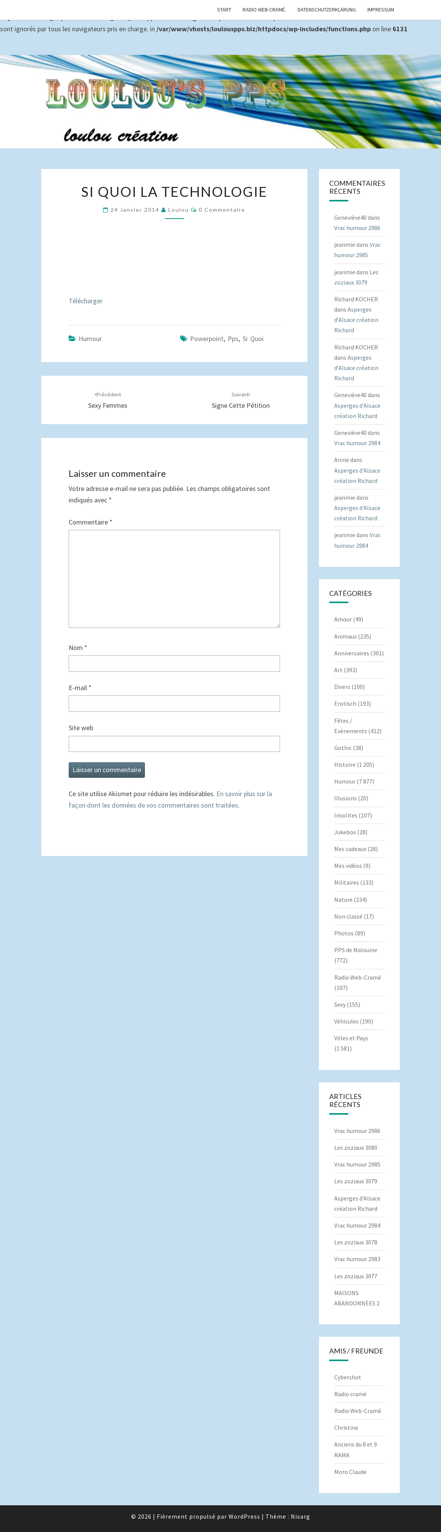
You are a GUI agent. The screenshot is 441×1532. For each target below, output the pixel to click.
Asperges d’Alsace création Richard (356, 320)
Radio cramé (350, 1394)
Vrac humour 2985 (357, 1164)
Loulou (178, 209)
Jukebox (345, 832)
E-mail (80, 687)
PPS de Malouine (355, 950)
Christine (346, 1427)
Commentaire (91, 522)
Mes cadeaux (350, 849)
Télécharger (86, 300)
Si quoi (253, 338)
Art (338, 670)
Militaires (346, 882)
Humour (90, 338)
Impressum (380, 9)
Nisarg (300, 1516)
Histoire (345, 764)
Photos (344, 933)
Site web (81, 727)
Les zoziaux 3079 (355, 1181)
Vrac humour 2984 (357, 443)
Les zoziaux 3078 (355, 1242)
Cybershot (347, 1377)
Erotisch (345, 703)
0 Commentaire (222, 209)
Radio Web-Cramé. (264, 9)
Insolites (345, 815)
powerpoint (207, 338)
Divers (342, 686)
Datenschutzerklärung (327, 9)
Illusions (345, 798)
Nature (343, 899)
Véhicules (346, 1021)
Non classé (348, 916)
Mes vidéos (348, 865)
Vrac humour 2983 (357, 1259)
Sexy (340, 1004)
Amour (343, 619)
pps (233, 338)
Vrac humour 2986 (357, 228)
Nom (78, 647)
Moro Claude (350, 1472)
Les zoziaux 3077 (355, 1276)
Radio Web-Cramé (357, 977)
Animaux (345, 636)
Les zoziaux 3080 (355, 1147)
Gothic (343, 748)
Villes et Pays (351, 1038)
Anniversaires (351, 653)
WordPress (244, 1516)
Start (224, 9)
